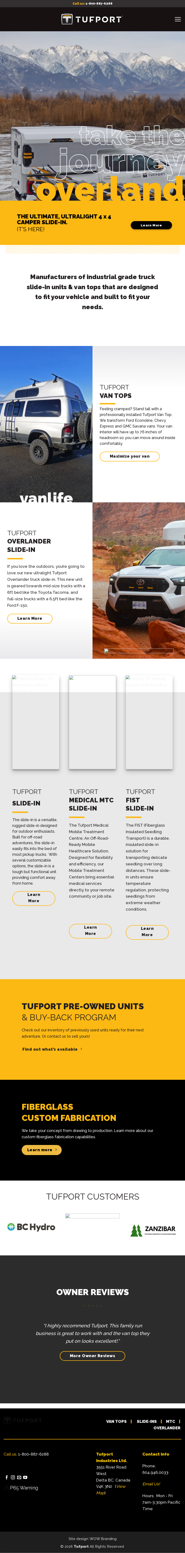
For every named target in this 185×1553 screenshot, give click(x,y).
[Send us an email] (19, 1477)
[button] (177, 19)
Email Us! (151, 1484)
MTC (170, 1421)
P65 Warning (24, 1488)
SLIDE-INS (147, 1421)
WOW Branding (103, 1539)
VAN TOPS (116, 1421)
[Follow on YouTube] (25, 1477)
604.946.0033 (155, 1472)
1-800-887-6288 (99, 3)
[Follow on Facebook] (7, 1477)
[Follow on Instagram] (13, 1477)
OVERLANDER (166, 1427)
